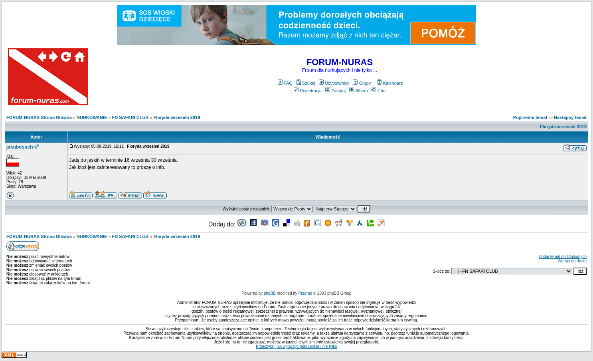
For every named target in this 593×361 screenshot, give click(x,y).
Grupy (362, 83)
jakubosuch (19, 147)
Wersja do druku (572, 261)
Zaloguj (335, 90)
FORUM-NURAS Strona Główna (39, 117)
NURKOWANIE (92, 117)
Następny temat (570, 117)
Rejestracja (308, 90)
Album (358, 90)
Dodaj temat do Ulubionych (563, 256)
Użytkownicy (334, 83)
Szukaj (305, 83)
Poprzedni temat (530, 117)
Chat (379, 90)
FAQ (285, 83)
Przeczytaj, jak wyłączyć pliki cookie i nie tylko (296, 346)
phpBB (270, 293)
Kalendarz (390, 83)
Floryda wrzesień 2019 (177, 117)
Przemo (305, 293)
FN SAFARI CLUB (130, 117)
